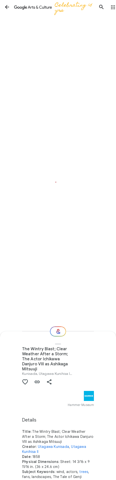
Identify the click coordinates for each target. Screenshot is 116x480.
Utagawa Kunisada (53, 446)
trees (83, 471)
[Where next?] (58, 331)
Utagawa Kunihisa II (55, 373)
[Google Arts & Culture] (54, 7)
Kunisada (29, 373)
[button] (7, 7)
